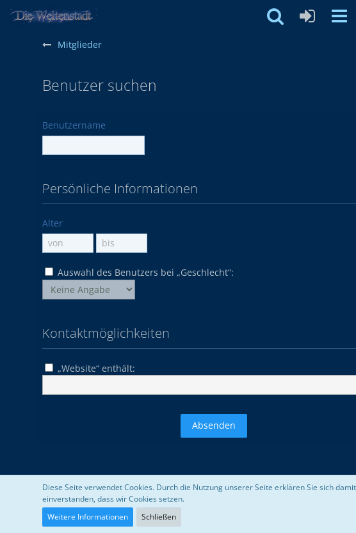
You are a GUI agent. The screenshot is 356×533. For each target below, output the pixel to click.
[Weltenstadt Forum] (57, 16)
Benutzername (74, 125)
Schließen (159, 516)
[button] (339, 16)
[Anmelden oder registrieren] (307, 16)
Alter (52, 223)
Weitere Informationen (87, 516)
